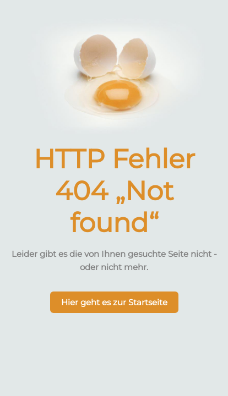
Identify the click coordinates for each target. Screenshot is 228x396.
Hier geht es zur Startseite (114, 302)
